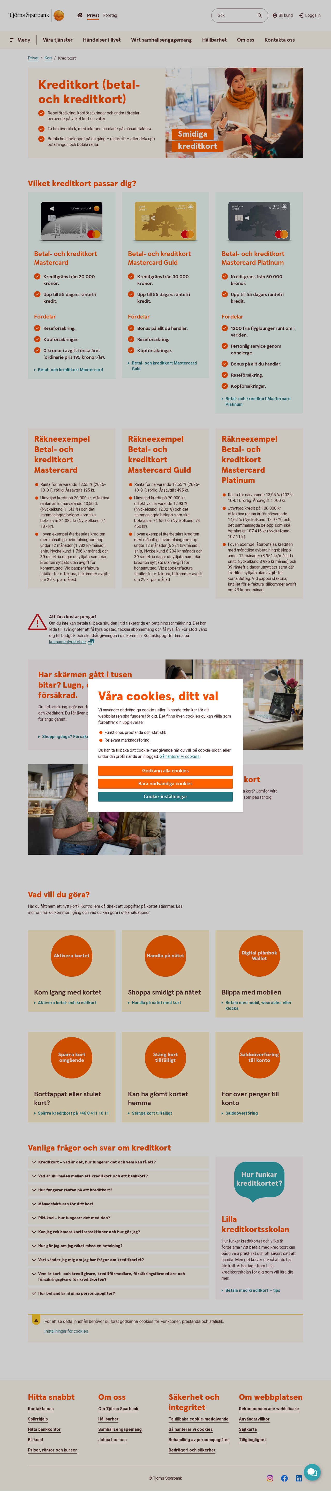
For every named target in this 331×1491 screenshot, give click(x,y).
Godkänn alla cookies (165, 771)
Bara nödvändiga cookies (165, 784)
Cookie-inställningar (165, 797)
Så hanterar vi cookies (180, 756)
